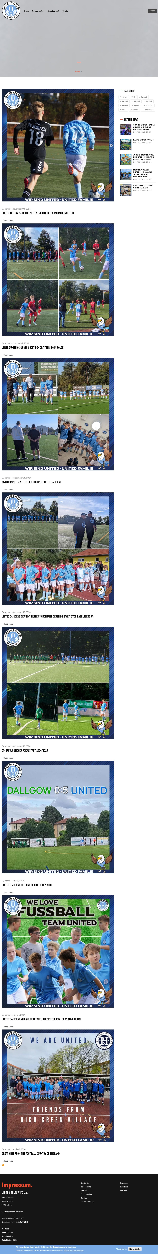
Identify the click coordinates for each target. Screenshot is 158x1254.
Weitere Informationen (74, 1250)
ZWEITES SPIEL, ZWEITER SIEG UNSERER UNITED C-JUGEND (31, 482)
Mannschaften (38, 11)
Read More (8, 220)
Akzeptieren (121, 1249)
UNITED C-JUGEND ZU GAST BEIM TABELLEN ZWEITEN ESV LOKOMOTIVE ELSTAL (42, 1019)
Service (84, 1198)
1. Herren (123, 97)
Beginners (134, 110)
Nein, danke (134, 1249)
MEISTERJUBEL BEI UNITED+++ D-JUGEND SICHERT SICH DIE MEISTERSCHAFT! (142, 173)
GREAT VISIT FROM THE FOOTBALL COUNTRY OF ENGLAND (31, 1153)
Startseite (85, 1183)
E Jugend (124, 105)
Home (26, 11)
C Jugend (136, 101)
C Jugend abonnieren (3, 1165)
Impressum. (17, 1184)
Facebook (124, 1186)
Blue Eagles (148, 105)
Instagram (124, 1183)
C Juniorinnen (148, 110)
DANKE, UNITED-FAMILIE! (143, 140)
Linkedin (123, 1190)
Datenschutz (86, 1186)
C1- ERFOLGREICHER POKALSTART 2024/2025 (25, 750)
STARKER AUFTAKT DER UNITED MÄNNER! (142, 186)
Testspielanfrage (87, 1201)
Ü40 (133, 97)
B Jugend (124, 101)
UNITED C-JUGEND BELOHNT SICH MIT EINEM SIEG (27, 885)
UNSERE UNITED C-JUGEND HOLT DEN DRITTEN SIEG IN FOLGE (32, 347)
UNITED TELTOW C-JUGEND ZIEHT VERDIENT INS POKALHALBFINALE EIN (38, 213)
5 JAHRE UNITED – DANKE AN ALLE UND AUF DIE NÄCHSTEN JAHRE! (144, 127)
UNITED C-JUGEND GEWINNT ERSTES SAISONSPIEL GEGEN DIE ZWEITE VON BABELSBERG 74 (47, 616)
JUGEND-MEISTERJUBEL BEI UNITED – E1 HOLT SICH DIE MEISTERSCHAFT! (144, 157)
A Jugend (143, 97)
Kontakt (84, 1190)
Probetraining (86, 1194)
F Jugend (135, 105)
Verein (65, 11)
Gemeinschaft (53, 11)
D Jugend (148, 101)
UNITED (123, 110)
